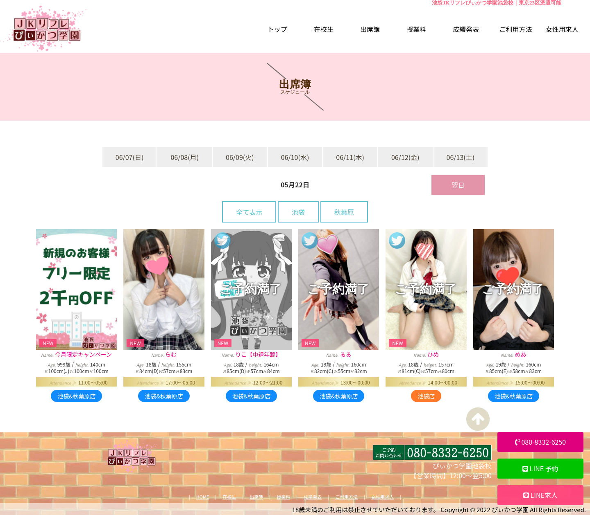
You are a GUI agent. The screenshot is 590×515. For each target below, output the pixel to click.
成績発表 (313, 497)
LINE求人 (540, 495)
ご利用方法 (346, 497)
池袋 (298, 212)
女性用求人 (382, 497)
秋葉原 (344, 212)
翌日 (458, 185)
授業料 (283, 497)
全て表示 (249, 212)
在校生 (229, 497)
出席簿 (256, 497)
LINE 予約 (540, 468)
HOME (202, 497)
